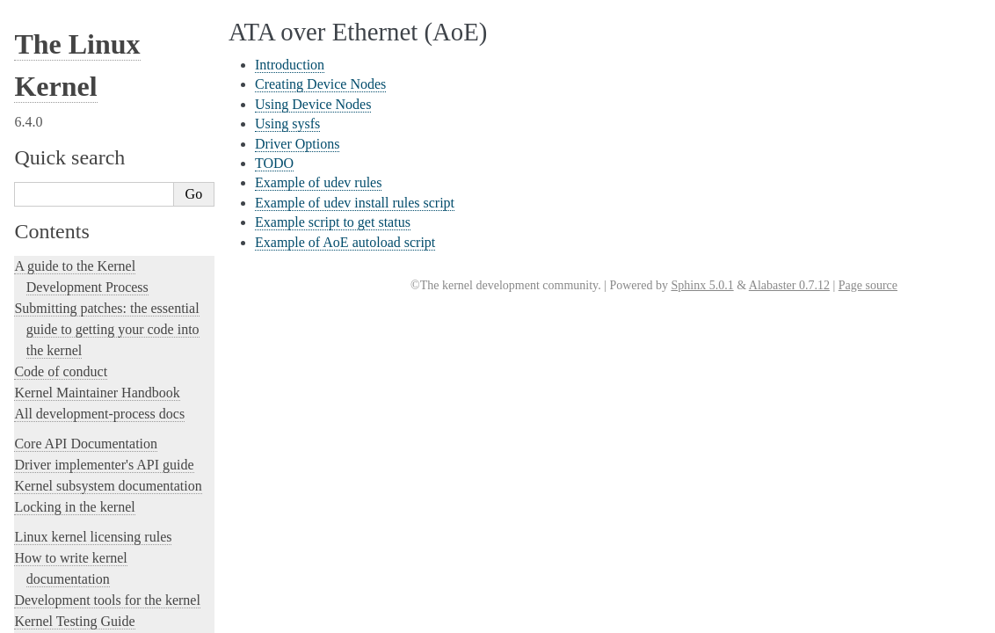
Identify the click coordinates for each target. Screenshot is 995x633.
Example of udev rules (89, 145)
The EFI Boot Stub (73, 592)
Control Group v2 (71, 403)
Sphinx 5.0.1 (702, 285)
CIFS (39, 422)
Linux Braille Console (82, 346)
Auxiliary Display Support (93, 214)
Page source (868, 285)
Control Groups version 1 (90, 384)
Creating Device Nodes (91, 60)
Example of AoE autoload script (111, 197)
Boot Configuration (75, 328)
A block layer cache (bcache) (99, 233)
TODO (53, 128)
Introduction (66, 42)
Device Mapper (65, 554)
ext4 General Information (90, 610)
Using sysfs (64, 94)
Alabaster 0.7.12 (789, 285)
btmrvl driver (59, 366)
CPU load (51, 460)
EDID (41, 572)
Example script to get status (101, 179)
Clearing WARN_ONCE (88, 440)
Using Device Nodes (85, 77)
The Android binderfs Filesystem (109, 252)
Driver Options (72, 111)
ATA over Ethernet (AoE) (94, 25)
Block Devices (63, 309)
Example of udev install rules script (119, 163)
